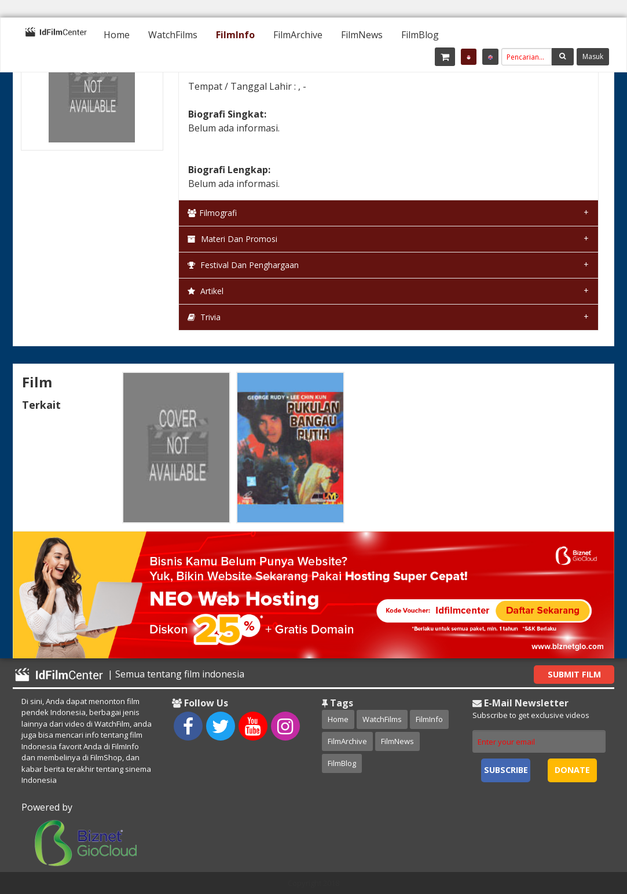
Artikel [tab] (205, 290)
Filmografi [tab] (212, 212)
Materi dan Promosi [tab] (232, 238)
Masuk (592, 56)
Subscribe (506, 769)
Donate (572, 769)
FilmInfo (235, 34)
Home (117, 34)
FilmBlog (420, 34)
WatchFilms (172, 34)
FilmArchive (297, 34)
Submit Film (574, 674)
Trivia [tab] (204, 317)
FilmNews (362, 34)
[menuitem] (116, 35)
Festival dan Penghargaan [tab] (243, 264)
